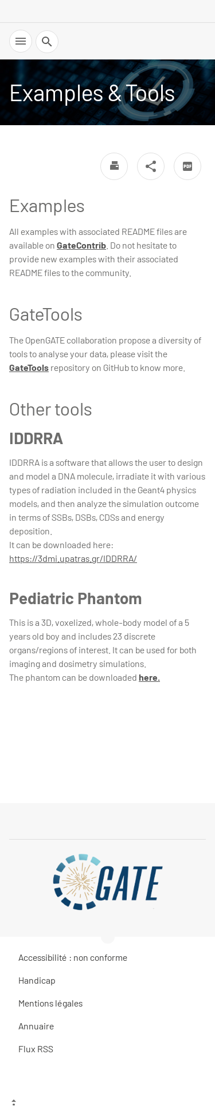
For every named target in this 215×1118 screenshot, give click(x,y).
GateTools (29, 367)
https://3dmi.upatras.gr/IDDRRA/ (73, 558)
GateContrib (81, 244)
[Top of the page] (107, 1103)
